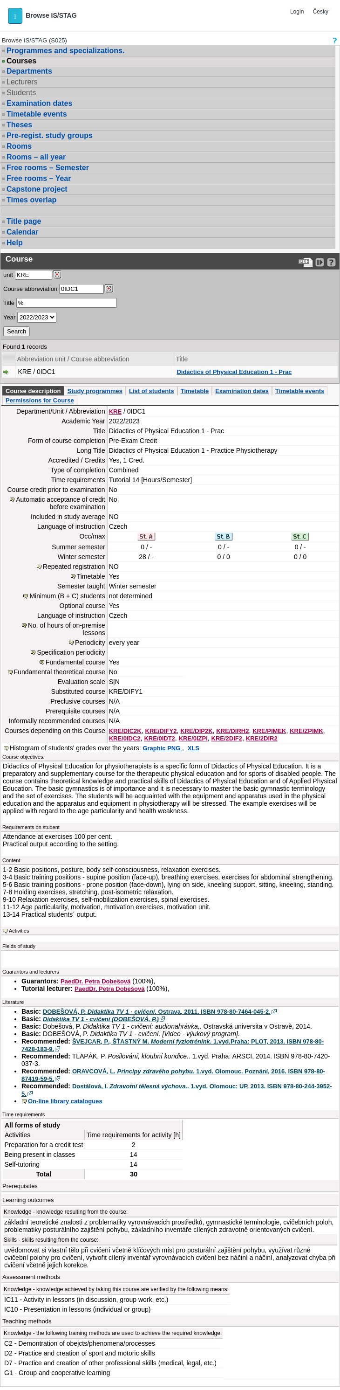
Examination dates (39, 103)
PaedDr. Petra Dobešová (95, 981)
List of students (151, 390)
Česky (320, 11)
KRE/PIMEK (269, 730)
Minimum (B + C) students (67, 596)
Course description (33, 390)
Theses (19, 125)
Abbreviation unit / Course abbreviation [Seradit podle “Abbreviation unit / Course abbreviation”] (73, 359)
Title (8, 302)
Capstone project (37, 189)
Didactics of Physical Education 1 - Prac (234, 371)
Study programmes (94, 390)
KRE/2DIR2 (262, 738)
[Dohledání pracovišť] (57, 274)
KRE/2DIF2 (226, 738)
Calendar (22, 232)
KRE (115, 411)
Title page (24, 221)
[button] (15, 16)
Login (297, 11)
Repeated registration (74, 566)
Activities (19, 931)
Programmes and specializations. (65, 51)
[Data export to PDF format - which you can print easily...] (306, 262)
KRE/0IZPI (193, 738)
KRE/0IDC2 (125, 738)
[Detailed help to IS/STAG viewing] (331, 262)
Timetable (195, 390)
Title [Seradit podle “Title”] (182, 359)
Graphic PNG (162, 748)
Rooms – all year (36, 157)
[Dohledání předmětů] (109, 288)
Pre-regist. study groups (50, 135)
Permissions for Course (40, 400)
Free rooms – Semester (48, 168)
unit (8, 274)
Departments (29, 71)
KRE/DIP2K (196, 730)
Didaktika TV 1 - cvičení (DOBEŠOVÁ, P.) (101, 1019)
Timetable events (37, 114)
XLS (193, 748)
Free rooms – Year (39, 178)
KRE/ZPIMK (306, 730)
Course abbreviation (30, 288)
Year (9, 317)
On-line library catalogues (65, 1101)
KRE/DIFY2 (161, 730)
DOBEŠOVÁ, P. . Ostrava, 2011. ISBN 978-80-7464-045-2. (157, 1011)
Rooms (19, 146)
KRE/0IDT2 (159, 738)
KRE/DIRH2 (232, 730)
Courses (21, 61)
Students (21, 93)
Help (15, 243)
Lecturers (22, 82)
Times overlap (31, 200)
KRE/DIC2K (125, 730)
